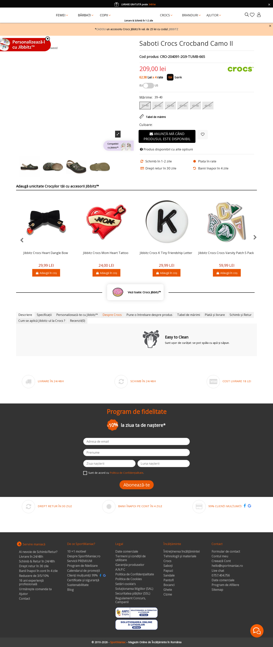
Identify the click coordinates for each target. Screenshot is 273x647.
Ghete (167, 590)
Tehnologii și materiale (179, 556)
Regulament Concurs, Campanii (130, 600)
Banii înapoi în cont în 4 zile (38, 571)
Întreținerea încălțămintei (181, 552)
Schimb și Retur (241, 315)
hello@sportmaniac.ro (227, 566)
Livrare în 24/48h (31, 557)
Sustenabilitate (78, 585)
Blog (70, 590)
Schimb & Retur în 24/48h (37, 561)
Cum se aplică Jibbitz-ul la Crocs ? (41, 321)
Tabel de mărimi (188, 315)
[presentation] (20, 240)
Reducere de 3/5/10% (34, 576)
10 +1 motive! (76, 552)
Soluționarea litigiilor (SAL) (134, 589)
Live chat (218, 571)
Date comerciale (126, 552)
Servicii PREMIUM (79, 561)
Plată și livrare (215, 315)
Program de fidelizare (82, 566)
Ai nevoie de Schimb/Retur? (38, 552)
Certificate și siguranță (83, 580)
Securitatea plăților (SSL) (132, 594)
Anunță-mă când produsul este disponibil (167, 136)
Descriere (25, 315)
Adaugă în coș (46, 273)
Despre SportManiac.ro (83, 556)
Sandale (169, 575)
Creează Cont (221, 561)
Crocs (167, 561)
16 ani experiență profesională (31, 582)
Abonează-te (136, 485)
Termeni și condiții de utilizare (130, 558)
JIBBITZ (173, 29)
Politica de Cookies (128, 579)
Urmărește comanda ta (35, 589)
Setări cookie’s (125, 584)
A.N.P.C (120, 570)
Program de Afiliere (225, 585)
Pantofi (168, 580)
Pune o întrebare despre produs (149, 315)
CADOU (101, 29)
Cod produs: (149, 57)
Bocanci (168, 585)
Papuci (168, 571)
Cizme (167, 594)
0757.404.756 (221, 575)
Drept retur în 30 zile (34, 566)
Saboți (168, 566)
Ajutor (23, 594)
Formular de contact (226, 552)
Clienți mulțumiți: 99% (82, 575)
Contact (24, 599)
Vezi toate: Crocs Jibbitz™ (144, 292)
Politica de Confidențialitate (126, 473)
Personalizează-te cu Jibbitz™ (77, 315)
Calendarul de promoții (83, 571)
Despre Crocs (112, 315)
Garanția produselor (129, 565)
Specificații (44, 315)
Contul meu (220, 556)
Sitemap (217, 590)
